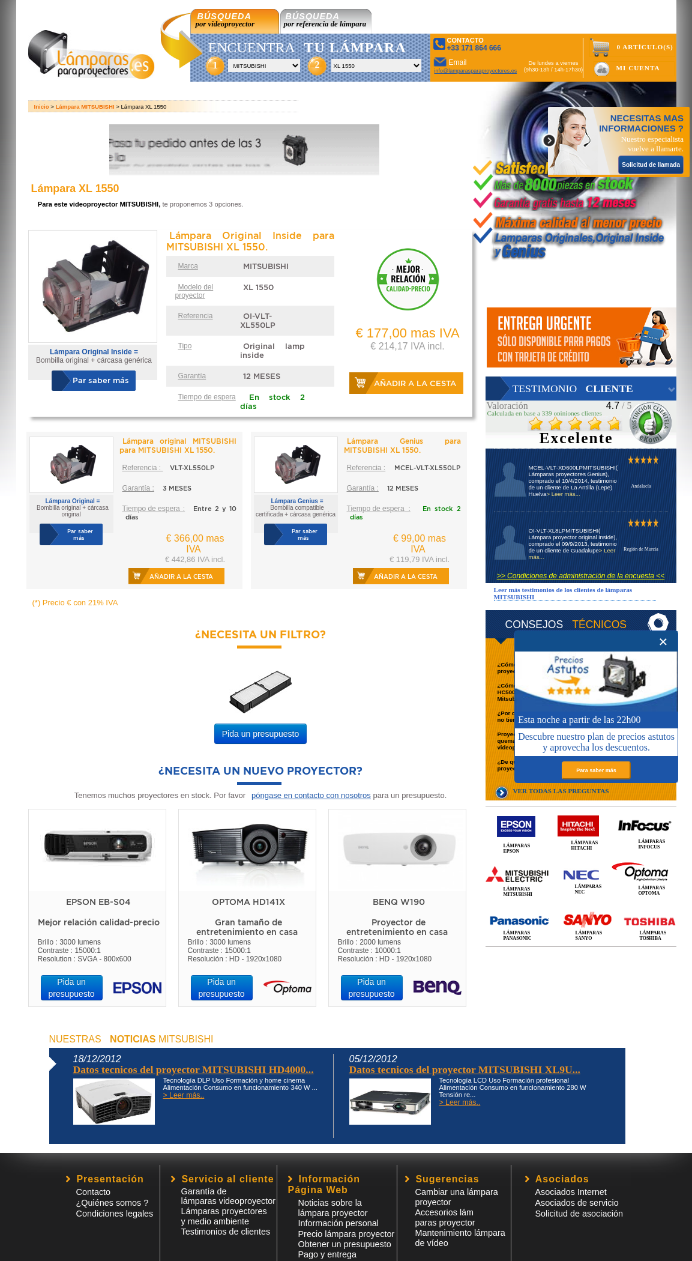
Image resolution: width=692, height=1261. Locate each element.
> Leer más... (563, 494)
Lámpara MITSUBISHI (85, 106)
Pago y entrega (327, 1254)
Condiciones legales (115, 1213)
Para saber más (596, 770)
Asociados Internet (571, 1192)
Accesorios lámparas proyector (445, 1217)
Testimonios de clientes (226, 1231)
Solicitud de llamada (651, 165)
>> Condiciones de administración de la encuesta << (581, 576)
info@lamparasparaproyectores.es (476, 71)
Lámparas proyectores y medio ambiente (224, 1216)
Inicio (41, 106)
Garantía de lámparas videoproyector (228, 1196)
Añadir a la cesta (415, 383)
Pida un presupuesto (260, 734)
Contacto (93, 1192)
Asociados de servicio (577, 1203)
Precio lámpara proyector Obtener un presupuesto (346, 1239)
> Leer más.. (184, 1095)
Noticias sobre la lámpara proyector (333, 1208)
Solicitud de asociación (579, 1213)
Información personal (338, 1223)
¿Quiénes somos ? (112, 1203)
